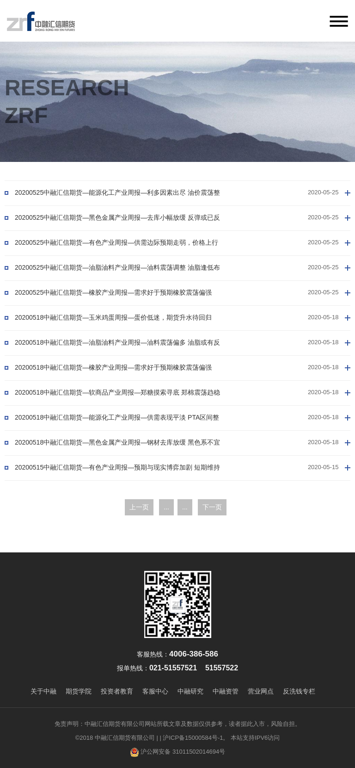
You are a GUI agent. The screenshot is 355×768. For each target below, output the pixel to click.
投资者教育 (117, 691)
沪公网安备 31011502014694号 (177, 752)
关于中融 (43, 691)
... (166, 507)
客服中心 (155, 691)
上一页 (139, 507)
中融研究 (190, 691)
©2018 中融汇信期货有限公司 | (116, 737)
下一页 (212, 507)
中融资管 (226, 691)
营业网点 (261, 691)
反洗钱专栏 (299, 691)
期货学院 (79, 691)
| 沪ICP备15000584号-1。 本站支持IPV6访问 (219, 737)
